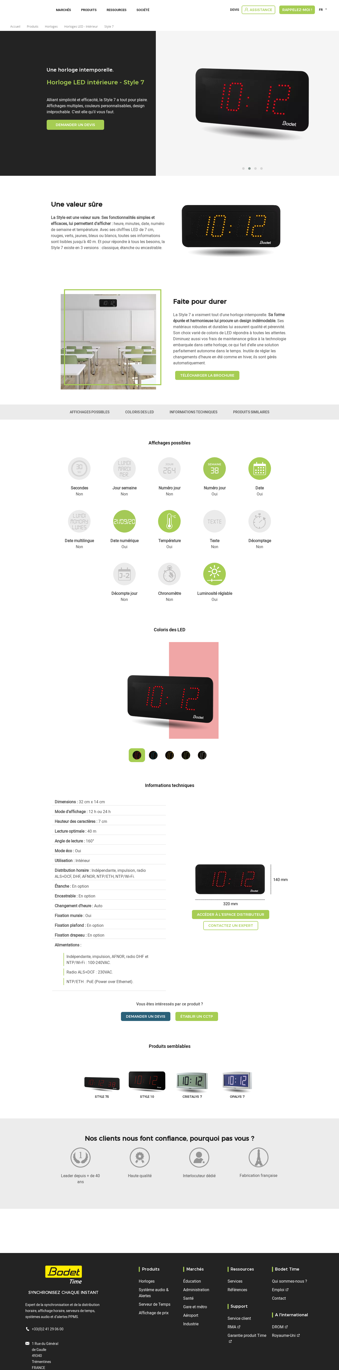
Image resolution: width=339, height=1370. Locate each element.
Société (143, 10)
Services (235, 1281)
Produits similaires (251, 412)
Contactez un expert (230, 925)
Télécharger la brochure (207, 375)
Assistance (261, 10)
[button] (243, 168)
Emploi (278, 1289)
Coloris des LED (139, 412)
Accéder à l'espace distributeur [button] (230, 914)
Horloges (147, 1281)
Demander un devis (75, 125)
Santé (188, 1298)
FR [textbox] (321, 9)
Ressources (116, 10)
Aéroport (190, 1315)
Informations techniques (193, 412)
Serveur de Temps (154, 1304)
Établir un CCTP (196, 1016)
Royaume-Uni (284, 1335)
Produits (89, 10)
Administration (196, 1289)
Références (237, 1289)
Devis (234, 10)
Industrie (190, 1324)
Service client (239, 1318)
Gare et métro (195, 1306)
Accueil (15, 26)
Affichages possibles (89, 412)
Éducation (192, 1281)
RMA (232, 1327)
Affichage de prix (154, 1313)
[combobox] (324, 9)
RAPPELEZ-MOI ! (297, 10)
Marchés (63, 10)
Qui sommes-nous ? (289, 1281)
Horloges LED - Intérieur (81, 26)
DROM (278, 1327)
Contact (279, 1298)
